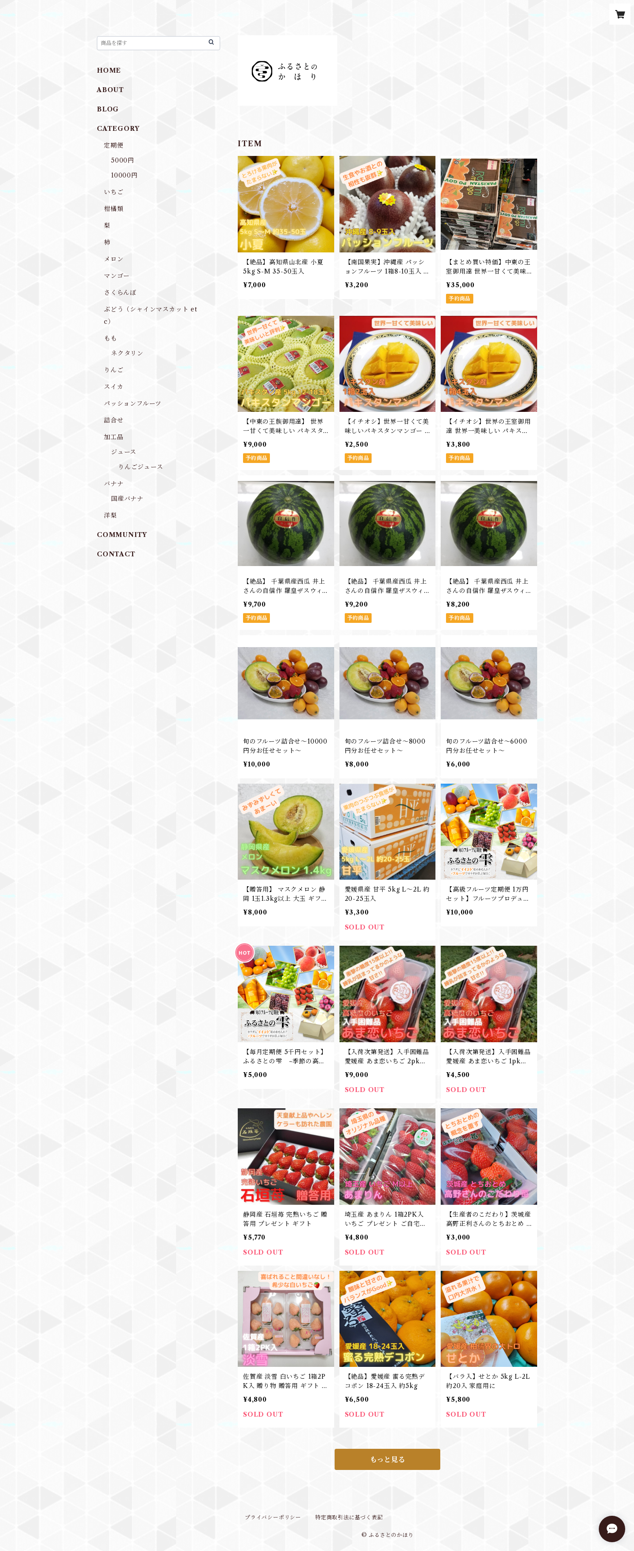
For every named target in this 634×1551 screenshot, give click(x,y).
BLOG (108, 109)
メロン (113, 259)
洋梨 (110, 515)
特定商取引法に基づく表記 (349, 1517)
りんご (113, 370)
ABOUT (110, 90)
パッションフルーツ (133, 403)
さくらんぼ (120, 292)
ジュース (123, 452)
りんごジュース (140, 467)
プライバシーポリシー (273, 1517)
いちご (113, 192)
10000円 (124, 175)
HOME (109, 70)
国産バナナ (127, 499)
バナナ (113, 484)
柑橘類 (113, 209)
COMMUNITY (122, 535)
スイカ (113, 387)
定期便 (113, 145)
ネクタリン (127, 353)
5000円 (122, 160)
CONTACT (116, 554)
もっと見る (387, 1459)
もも (110, 338)
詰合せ (113, 420)
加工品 (113, 437)
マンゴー (117, 276)
